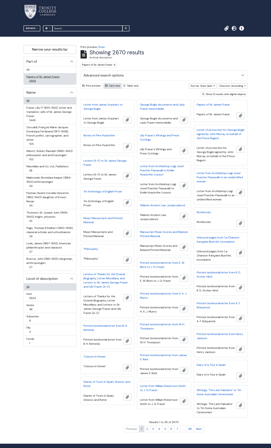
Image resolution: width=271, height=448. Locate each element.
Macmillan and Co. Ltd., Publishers (47, 168)
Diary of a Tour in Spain (211, 365)
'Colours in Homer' (94, 356)
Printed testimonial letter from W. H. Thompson (162, 326)
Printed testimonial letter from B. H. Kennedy (105, 328)
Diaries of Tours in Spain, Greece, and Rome (106, 384)
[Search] (87, 28)
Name (31, 92)
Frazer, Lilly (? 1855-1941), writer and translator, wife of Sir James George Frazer (49, 114)
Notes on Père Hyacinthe (99, 135)
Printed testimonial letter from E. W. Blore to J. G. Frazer (162, 265)
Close (101, 47)
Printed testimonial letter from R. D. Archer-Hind (219, 274)
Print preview (91, 85)
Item (35, 296)
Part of (31, 61)
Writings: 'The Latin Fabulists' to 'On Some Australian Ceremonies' (219, 392)
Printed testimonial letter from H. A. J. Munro (163, 296)
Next (199, 429)
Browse (31, 28)
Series (33, 307)
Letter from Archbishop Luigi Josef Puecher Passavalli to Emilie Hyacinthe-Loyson (162, 170)
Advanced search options (103, 75)
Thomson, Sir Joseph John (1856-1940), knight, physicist (47, 216)
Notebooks (204, 212)
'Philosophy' (90, 249)
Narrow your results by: (50, 49)
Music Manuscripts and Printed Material (103, 220)
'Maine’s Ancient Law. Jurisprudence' (162, 205)
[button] (226, 28)
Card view (112, 85)
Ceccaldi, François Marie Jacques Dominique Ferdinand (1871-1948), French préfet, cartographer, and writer (47, 135)
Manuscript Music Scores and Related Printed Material (164, 234)
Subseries (32, 318)
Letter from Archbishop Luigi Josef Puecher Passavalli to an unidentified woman (220, 177)
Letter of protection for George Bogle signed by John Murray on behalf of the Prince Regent (221, 134)
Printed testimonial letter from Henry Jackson (220, 336)
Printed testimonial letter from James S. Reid (163, 357)
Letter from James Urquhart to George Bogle (103, 107)
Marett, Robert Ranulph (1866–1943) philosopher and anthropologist (49, 155)
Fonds (32, 341)
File (32, 329)
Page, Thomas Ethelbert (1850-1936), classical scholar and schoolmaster (49, 232)
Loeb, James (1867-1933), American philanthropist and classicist (48, 247)
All (27, 69)
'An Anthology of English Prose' (102, 191)
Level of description (42, 278)
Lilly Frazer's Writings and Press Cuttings (159, 137)
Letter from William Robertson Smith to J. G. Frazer (163, 388)
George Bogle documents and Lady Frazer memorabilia (162, 107)
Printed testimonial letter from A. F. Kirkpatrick (218, 305)
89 (190, 429)
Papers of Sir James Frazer (43, 79)
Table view (131, 85)
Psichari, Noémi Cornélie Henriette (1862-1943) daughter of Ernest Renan (47, 199)
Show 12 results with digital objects (224, 94)
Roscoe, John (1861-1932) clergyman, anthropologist (49, 263)
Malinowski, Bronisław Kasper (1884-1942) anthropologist (49, 181)
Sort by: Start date (202, 85)
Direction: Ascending (232, 85)
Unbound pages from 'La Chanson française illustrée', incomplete (218, 239)
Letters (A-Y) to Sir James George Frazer (105, 163)
